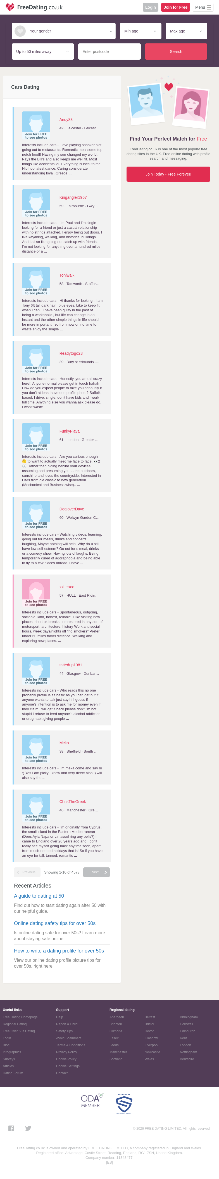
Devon (149, 1031)
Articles (8, 1066)
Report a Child (67, 1024)
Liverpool (151, 1045)
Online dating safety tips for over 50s (55, 923)
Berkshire (187, 1059)
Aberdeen (117, 1017)
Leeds (114, 1045)
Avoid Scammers (68, 1038)
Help (59, 1017)
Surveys (9, 1059)
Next (95, 872)
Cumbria (116, 1031)
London (185, 1045)
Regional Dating (15, 1024)
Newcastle (152, 1052)
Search (176, 51)
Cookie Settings (68, 1066)
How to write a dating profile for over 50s (59, 951)
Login (150, 7)
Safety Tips (64, 1031)
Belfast (150, 1017)
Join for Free (175, 7)
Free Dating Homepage (20, 1017)
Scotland (116, 1059)
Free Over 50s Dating (19, 1031)
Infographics (12, 1052)
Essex (114, 1038)
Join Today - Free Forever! (168, 174)
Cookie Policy (66, 1059)
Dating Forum (13, 1073)
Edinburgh (187, 1031)
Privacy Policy (66, 1052)
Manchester (118, 1052)
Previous (28, 872)
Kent (183, 1038)
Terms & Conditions (70, 1045)
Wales (149, 1059)
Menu (200, 7)
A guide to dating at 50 (39, 896)
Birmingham (189, 1017)
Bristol (149, 1024)
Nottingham (188, 1052)
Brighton (116, 1024)
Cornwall (186, 1024)
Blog (6, 1045)
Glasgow (151, 1038)
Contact (62, 1073)
